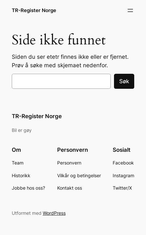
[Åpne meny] (130, 10)
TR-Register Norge (34, 10)
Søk (124, 81)
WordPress (54, 213)
